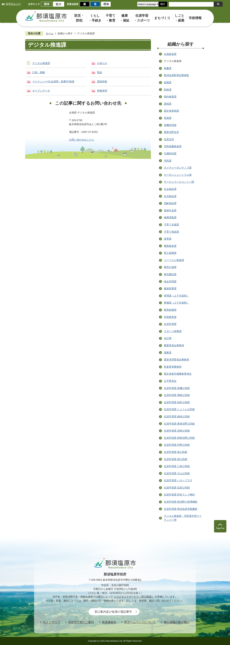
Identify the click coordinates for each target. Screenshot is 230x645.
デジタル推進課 (41, 63)
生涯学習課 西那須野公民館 (179, 437)
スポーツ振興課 (172, 331)
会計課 (167, 338)
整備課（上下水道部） (176, 302)
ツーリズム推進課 (174, 260)
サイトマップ (51, 622)
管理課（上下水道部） (176, 295)
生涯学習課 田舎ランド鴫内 (179, 494)
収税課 (167, 118)
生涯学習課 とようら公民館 (179, 409)
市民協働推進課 (172, 146)
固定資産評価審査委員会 (178, 373)
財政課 (167, 89)
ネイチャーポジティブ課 (178, 167)
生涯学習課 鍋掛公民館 (177, 416)
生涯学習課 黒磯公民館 (177, 388)
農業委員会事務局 (174, 345)
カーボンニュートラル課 (178, 174)
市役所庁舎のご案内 (81, 622)
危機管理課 (170, 125)
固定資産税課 (171, 110)
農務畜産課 (170, 246)
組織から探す (65, 33)
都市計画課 (170, 267)
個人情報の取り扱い (177, 622)
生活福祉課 (170, 196)
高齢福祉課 (170, 203)
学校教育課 (170, 317)
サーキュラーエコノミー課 (179, 181)
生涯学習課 (170, 324)
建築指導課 (170, 288)
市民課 (167, 160)
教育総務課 (170, 309)
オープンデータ (41, 90)
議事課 (167, 352)
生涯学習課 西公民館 (175, 459)
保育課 (167, 238)
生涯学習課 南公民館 (175, 452)
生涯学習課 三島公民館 (177, 466)
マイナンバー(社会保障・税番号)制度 (53, 81)
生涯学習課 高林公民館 (177, 430)
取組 (99, 72)
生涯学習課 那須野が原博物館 (180, 501)
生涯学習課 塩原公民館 (177, 487)
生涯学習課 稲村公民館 (177, 402)
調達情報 (102, 81)
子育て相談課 (171, 231)
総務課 (167, 82)
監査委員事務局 (172, 366)
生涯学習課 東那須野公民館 (179, 423)
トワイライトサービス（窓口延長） (134, 596)
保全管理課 (170, 281)
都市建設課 (170, 274)
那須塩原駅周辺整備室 (176, 75)
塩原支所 (169, 139)
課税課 (167, 103)
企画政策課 (170, 54)
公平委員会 (170, 380)
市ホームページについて (140, 622)
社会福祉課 (170, 189)
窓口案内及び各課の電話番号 (113, 611)
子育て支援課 (171, 224)
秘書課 (167, 68)
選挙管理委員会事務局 (176, 359)
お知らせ (102, 63)
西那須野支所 (171, 132)
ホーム (49, 33)
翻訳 (162, 4)
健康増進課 (170, 217)
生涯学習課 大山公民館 (177, 473)
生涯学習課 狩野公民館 (177, 444)
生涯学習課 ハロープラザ (178, 480)
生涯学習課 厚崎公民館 (177, 395)
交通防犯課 (170, 153)
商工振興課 (170, 253)
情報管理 (102, 90)
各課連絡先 (109, 622)
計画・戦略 (38, 72)
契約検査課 (170, 96)
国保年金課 (170, 210)
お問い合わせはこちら (81, 139)
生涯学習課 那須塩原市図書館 (180, 508)
